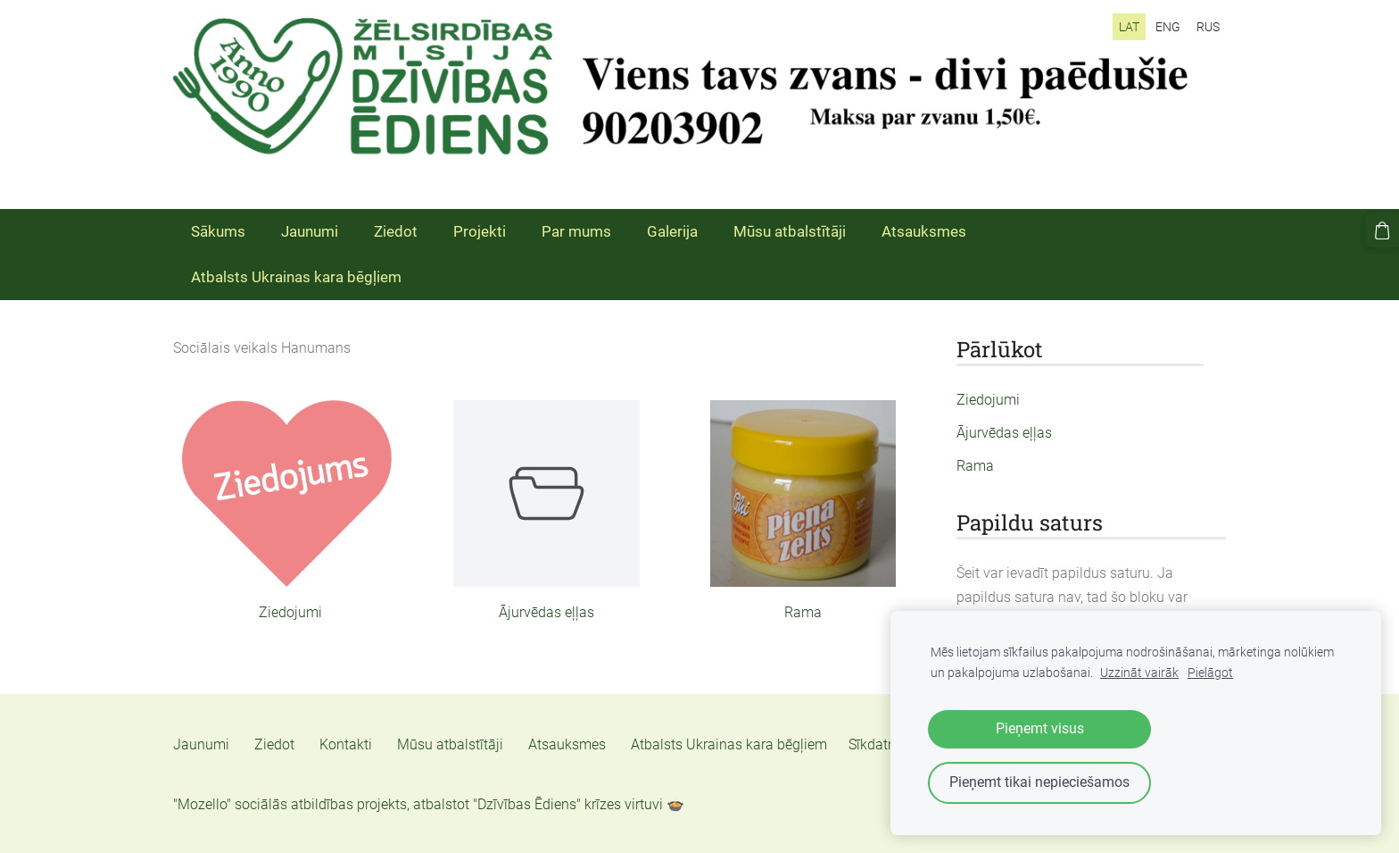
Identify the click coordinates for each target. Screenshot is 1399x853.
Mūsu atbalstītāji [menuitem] (789, 231)
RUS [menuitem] (1208, 27)
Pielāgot (1210, 673)
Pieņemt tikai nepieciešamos (1039, 782)
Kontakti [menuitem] (345, 744)
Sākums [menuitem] (218, 231)
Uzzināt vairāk (1139, 673)
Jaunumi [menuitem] (309, 231)
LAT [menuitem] (1129, 27)
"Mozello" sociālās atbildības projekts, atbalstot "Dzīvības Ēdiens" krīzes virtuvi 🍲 (428, 804)
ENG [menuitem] (1167, 27)
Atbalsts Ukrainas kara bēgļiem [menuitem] (296, 277)
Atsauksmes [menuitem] (924, 231)
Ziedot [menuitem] (396, 231)
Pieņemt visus (1040, 728)
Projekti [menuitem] (479, 231)
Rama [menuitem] (975, 465)
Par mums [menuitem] (576, 231)
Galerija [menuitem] (672, 231)
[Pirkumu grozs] (1382, 230)
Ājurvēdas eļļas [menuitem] (1004, 432)
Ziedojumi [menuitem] (988, 399)
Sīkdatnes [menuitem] (879, 744)
